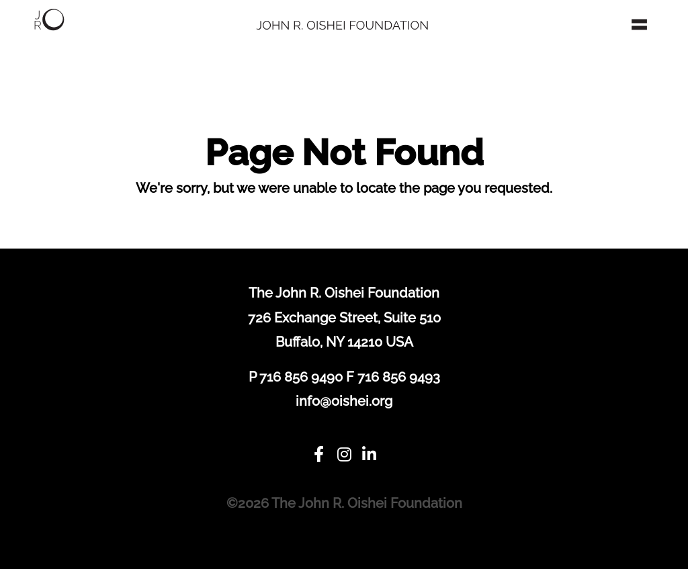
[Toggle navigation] (639, 24)
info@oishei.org (344, 401)
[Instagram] (344, 454)
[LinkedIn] (369, 454)
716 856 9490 (301, 377)
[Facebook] (318, 454)
